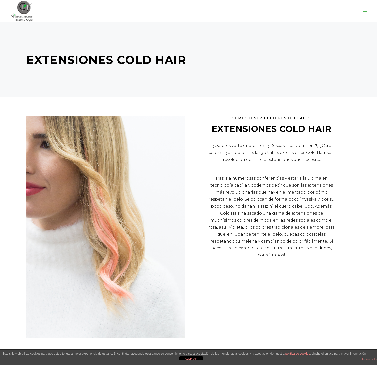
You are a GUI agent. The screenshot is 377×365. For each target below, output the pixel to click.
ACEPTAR (191, 358)
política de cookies (297, 353)
